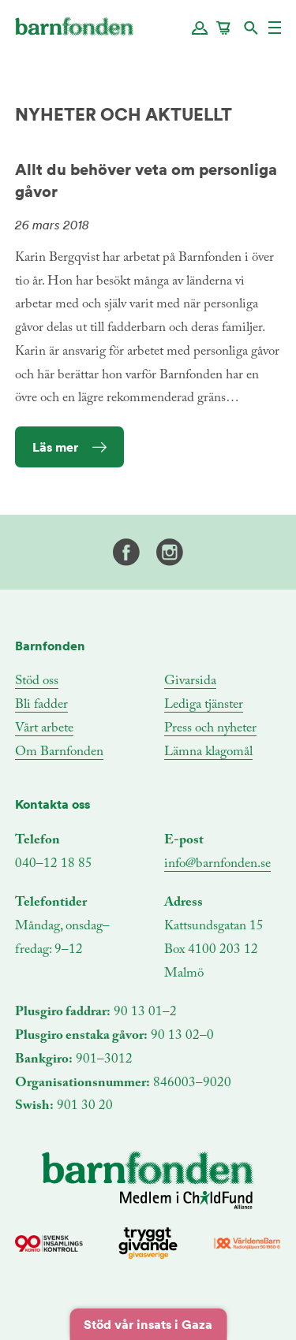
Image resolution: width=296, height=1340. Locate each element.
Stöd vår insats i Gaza (148, 1324)
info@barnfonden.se (217, 864)
